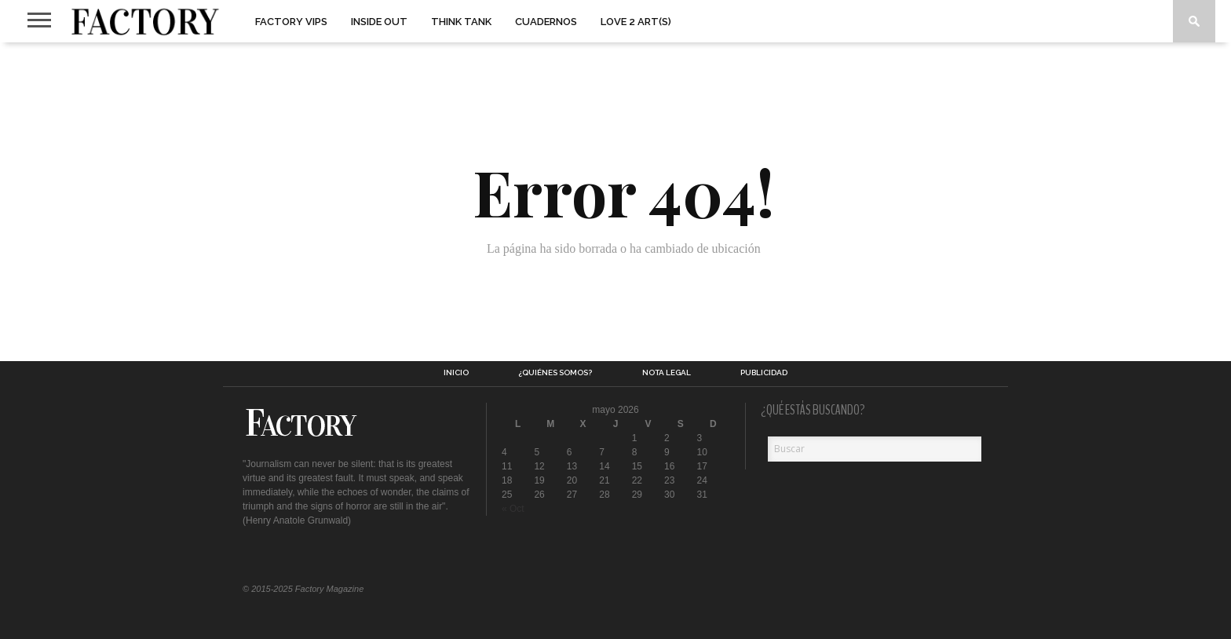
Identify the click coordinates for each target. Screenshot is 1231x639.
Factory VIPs (291, 21)
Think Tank (461, 21)
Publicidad (763, 373)
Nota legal (666, 373)
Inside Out (379, 21)
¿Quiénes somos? (555, 373)
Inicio (456, 373)
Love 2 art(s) (636, 21)
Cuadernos (546, 21)
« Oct (513, 508)
